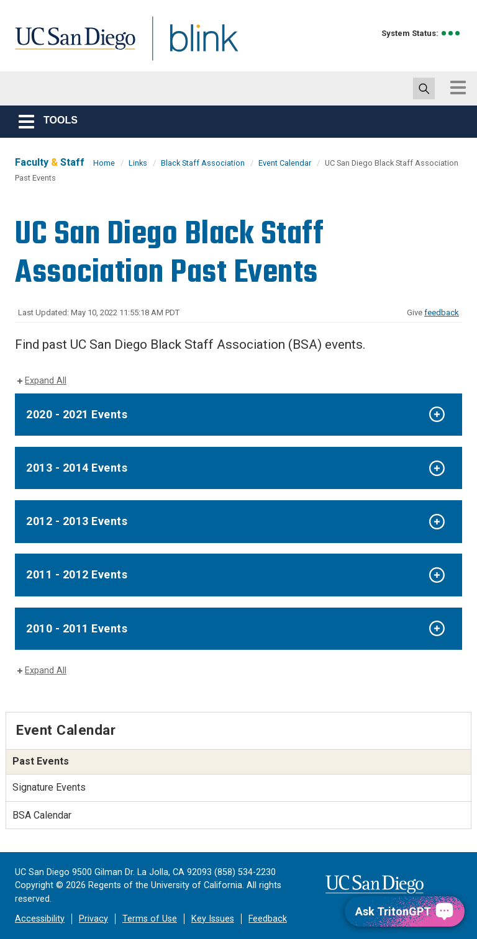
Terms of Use (149, 919)
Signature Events (49, 787)
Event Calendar (284, 163)
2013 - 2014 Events (76, 467)
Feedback (267, 919)
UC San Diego (71, 45)
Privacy (93, 919)
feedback (441, 312)
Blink (192, 45)
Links (138, 163)
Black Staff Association (203, 163)
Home (104, 163)
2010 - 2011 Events (76, 628)
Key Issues (212, 919)
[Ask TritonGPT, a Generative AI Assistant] (405, 911)
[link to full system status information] (451, 33)
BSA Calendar (41, 815)
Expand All (45, 380)
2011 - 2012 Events (76, 574)
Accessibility (40, 919)
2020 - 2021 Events (76, 414)
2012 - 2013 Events (76, 521)
